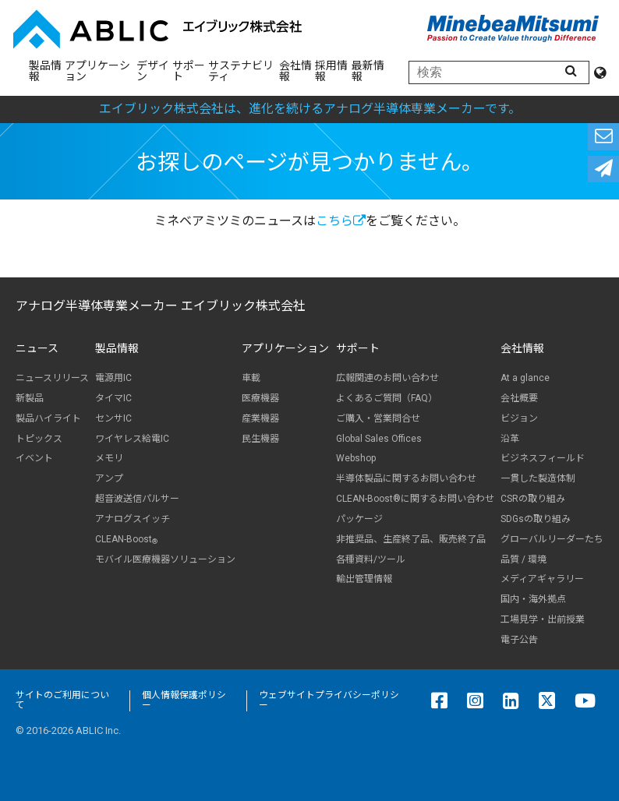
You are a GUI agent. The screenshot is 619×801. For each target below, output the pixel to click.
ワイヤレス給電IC (132, 438)
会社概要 (519, 398)
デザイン (152, 71)
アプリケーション (97, 71)
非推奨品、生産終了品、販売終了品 (411, 539)
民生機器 (260, 438)
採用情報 (331, 71)
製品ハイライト (48, 418)
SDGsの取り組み (536, 518)
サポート (188, 71)
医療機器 (260, 398)
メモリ (109, 458)
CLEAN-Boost (126, 539)
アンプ (109, 478)
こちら (341, 220)
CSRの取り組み (533, 498)
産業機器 (260, 418)
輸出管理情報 (364, 578)
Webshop (356, 458)
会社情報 (295, 71)
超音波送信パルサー (137, 498)
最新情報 (368, 71)
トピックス (39, 438)
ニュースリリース (52, 377)
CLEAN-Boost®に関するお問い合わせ (415, 498)
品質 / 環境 (523, 559)
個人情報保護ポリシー (184, 700)
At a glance (525, 377)
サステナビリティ (241, 71)
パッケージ (359, 518)
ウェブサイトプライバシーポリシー (329, 700)
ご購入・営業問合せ (378, 418)
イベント (34, 458)
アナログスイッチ (132, 518)
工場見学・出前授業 (543, 619)
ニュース (37, 348)
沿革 (510, 438)
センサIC (113, 418)
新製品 (30, 398)
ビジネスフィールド (543, 458)
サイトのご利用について (62, 700)
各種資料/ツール (370, 559)
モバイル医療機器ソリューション (165, 559)
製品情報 (45, 71)
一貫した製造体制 (538, 478)
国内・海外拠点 (533, 599)
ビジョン (519, 418)
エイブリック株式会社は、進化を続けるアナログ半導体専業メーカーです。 (310, 108)
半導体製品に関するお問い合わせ (406, 478)
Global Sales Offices (379, 438)
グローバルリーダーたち (552, 539)
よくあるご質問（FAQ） (386, 398)
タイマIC (113, 398)
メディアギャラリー (542, 578)
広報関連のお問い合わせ (387, 377)
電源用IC (113, 377)
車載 (251, 377)
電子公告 (519, 639)
